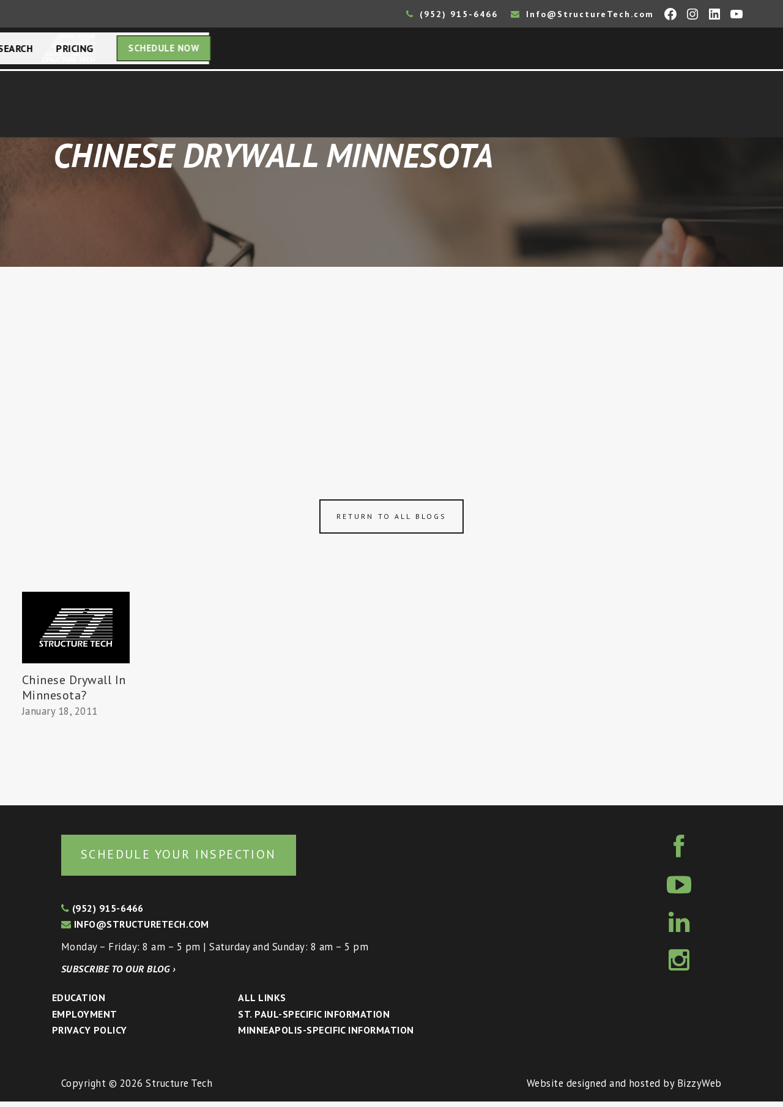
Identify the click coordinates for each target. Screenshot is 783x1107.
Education (78, 1003)
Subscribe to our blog (118, 974)
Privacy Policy (89, 1035)
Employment (84, 1019)
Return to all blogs (391, 519)
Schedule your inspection (205, 858)
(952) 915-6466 (452, 14)
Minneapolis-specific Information (326, 1035)
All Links (262, 1003)
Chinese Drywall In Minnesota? (74, 691)
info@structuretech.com (135, 929)
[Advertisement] (391, 362)
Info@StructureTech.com (582, 14)
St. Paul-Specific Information (314, 1019)
